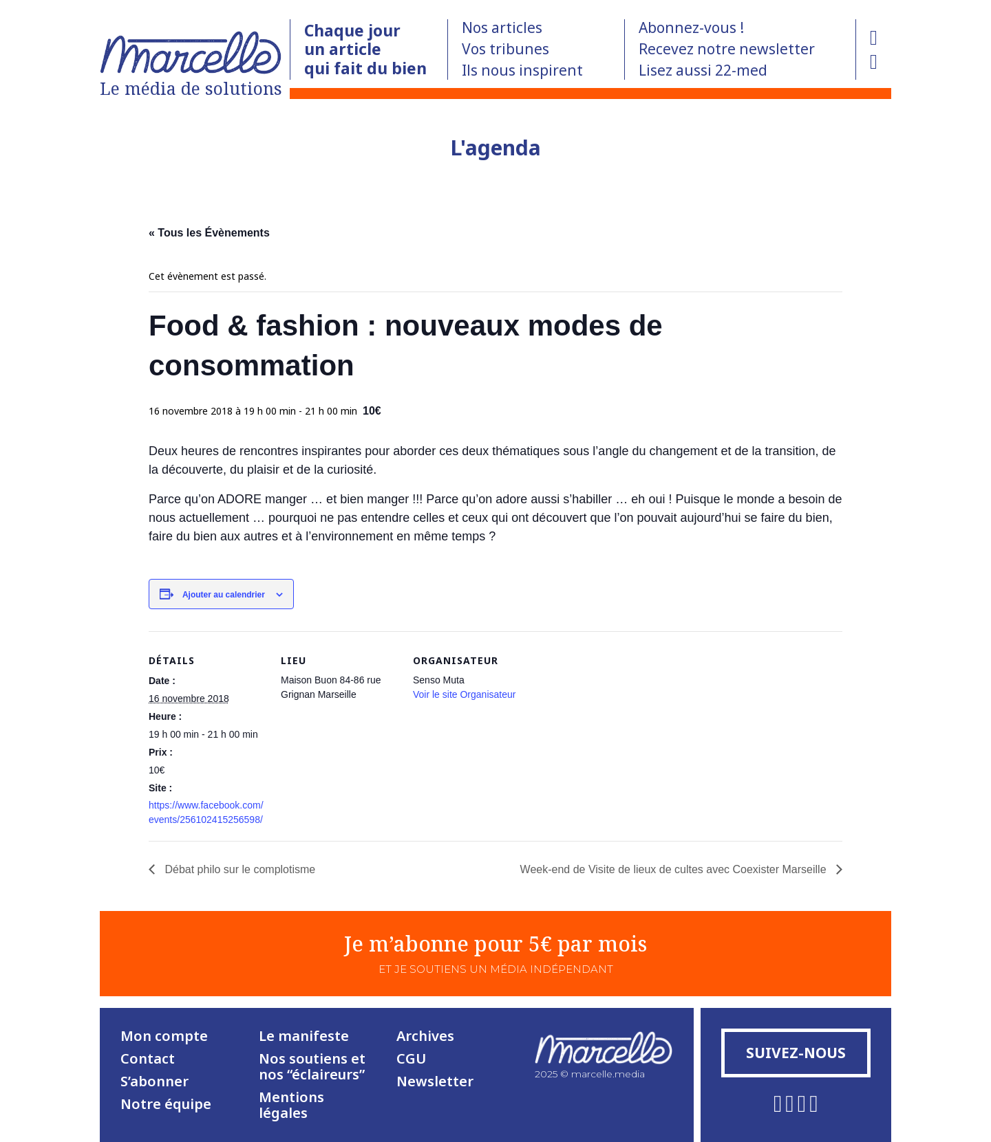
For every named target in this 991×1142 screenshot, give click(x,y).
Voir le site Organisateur (464, 694)
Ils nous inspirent (522, 70)
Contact (147, 1058)
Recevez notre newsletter (727, 48)
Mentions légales (291, 1105)
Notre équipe (165, 1104)
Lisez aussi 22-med (703, 70)
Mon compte (164, 1035)
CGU (411, 1058)
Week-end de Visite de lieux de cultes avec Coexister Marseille (674, 869)
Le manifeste (304, 1035)
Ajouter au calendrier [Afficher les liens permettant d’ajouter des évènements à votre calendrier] (223, 595)
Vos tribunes (505, 48)
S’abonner (154, 1081)
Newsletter (434, 1081)
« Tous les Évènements (209, 233)
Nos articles (502, 27)
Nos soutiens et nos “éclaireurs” (312, 1066)
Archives (425, 1035)
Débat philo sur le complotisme (238, 869)
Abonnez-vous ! (691, 27)
